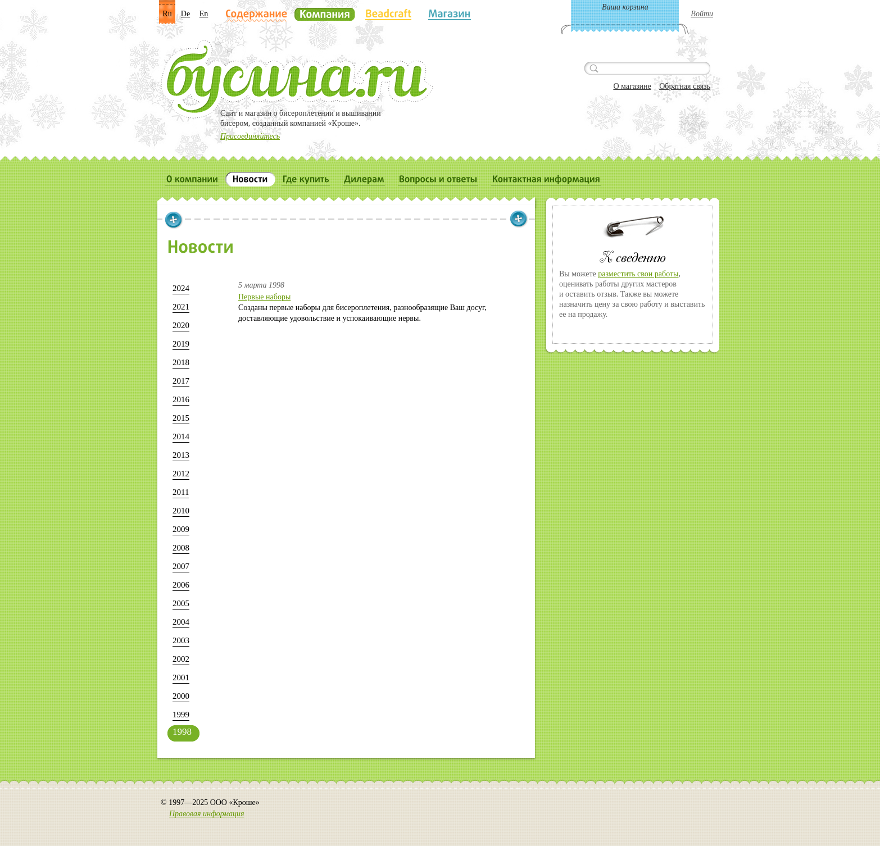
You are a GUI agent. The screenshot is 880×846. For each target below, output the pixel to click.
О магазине (632, 86)
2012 (181, 473)
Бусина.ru (297, 79)
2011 (181, 492)
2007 (181, 566)
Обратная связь (684, 86)
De (185, 14)
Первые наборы (264, 297)
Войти (702, 14)
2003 (181, 640)
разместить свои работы (638, 274)
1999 (181, 714)
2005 (181, 603)
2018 (181, 362)
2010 (181, 510)
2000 (181, 696)
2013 (181, 455)
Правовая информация (206, 813)
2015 (181, 417)
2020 (181, 325)
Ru (166, 14)
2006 (181, 584)
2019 (181, 343)
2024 (181, 288)
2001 (181, 677)
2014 (181, 436)
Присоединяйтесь (250, 136)
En (203, 14)
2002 (181, 658)
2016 (181, 399)
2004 (181, 621)
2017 (181, 380)
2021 (181, 306)
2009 (181, 529)
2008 (181, 547)
